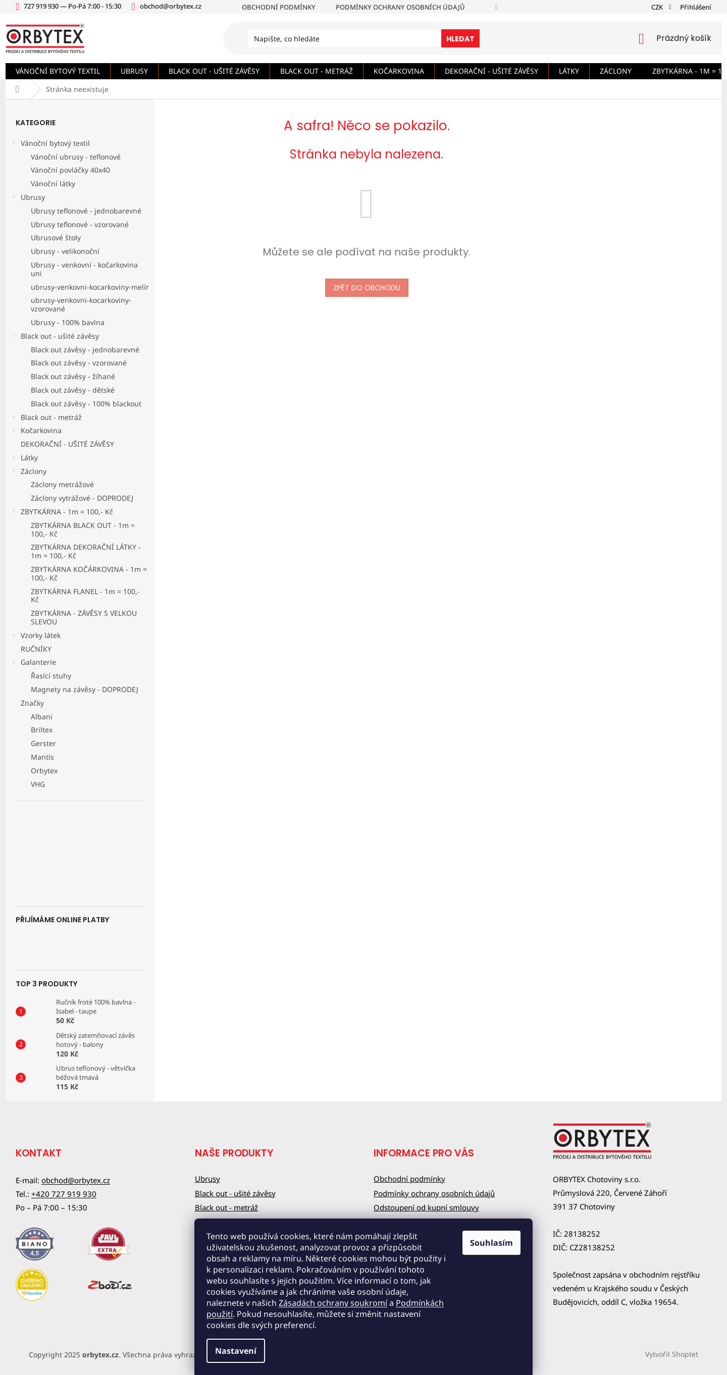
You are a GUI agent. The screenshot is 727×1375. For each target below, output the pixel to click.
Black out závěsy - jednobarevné (85, 349)
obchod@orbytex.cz (75, 1180)
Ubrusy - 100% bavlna (68, 322)
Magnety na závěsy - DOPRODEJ (84, 689)
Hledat (460, 39)
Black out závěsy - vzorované (79, 362)
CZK (657, 7)
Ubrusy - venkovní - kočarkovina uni (84, 269)
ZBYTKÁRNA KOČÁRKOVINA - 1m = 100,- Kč (89, 573)
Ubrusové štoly (56, 237)
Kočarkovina (36, 432)
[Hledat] (363, 38)
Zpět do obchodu (366, 288)
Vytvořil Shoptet (671, 1353)
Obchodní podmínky (279, 7)
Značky (32, 703)
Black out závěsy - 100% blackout (86, 403)
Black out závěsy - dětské (73, 390)
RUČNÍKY (37, 649)
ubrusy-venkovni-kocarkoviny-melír (90, 287)
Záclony (28, 472)
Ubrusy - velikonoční (65, 251)
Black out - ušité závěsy (55, 337)
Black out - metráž (46, 418)
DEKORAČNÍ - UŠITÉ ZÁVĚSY (68, 444)
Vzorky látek (36, 636)
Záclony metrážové (62, 484)
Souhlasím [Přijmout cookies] (491, 1242)
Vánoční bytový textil (50, 144)
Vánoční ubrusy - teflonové (76, 157)
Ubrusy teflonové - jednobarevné (86, 211)
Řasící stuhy (51, 675)
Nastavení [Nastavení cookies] (235, 1350)
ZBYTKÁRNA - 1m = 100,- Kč (62, 513)
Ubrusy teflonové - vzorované (80, 224)
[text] (73, 6)
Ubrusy (28, 198)
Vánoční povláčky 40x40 (70, 170)
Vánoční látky (53, 183)
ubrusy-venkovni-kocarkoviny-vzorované (81, 304)
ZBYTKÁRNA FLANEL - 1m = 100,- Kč (85, 596)
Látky (24, 459)
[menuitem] (58, 71)
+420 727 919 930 (63, 1194)
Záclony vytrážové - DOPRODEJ (82, 498)
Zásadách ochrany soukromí (333, 1302)
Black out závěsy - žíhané (73, 376)
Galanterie (33, 663)
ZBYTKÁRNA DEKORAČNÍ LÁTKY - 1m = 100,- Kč (86, 551)
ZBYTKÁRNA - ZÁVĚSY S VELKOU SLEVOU (84, 617)
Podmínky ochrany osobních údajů (400, 7)
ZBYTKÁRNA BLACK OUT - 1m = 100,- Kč (83, 529)
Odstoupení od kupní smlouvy (426, 1207)
